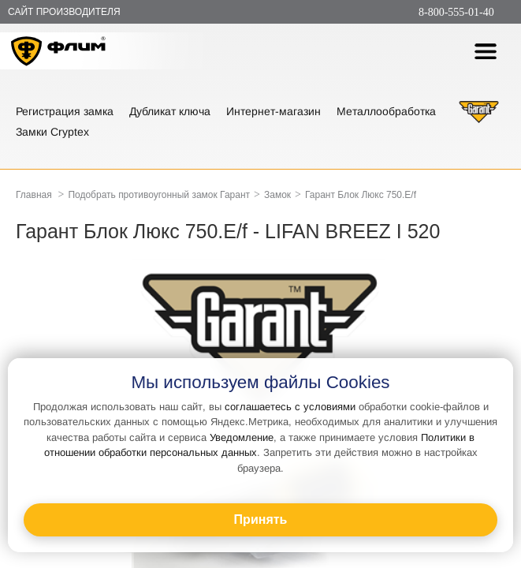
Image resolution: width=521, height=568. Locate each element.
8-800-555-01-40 (456, 12)
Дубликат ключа (169, 111)
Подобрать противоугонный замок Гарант (159, 194)
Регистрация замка (65, 111)
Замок (277, 194)
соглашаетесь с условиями (290, 407)
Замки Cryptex (52, 131)
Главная (34, 194)
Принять (261, 519)
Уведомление (242, 437)
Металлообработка (386, 111)
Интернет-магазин (273, 111)
